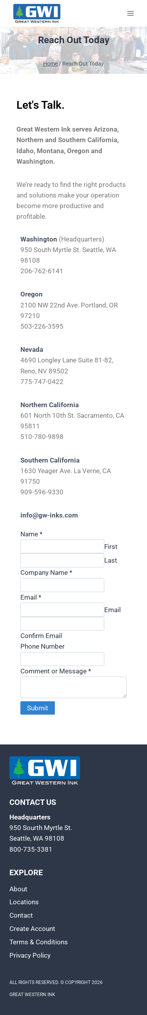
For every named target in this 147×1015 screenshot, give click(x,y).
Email (30, 597)
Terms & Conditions (38, 942)
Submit (37, 708)
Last (110, 560)
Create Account (32, 929)
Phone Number (42, 646)
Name (31, 534)
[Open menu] (130, 13)
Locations (24, 902)
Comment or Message (55, 671)
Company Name (46, 572)
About (18, 889)
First (111, 546)
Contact (21, 915)
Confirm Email (41, 636)
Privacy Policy (30, 955)
